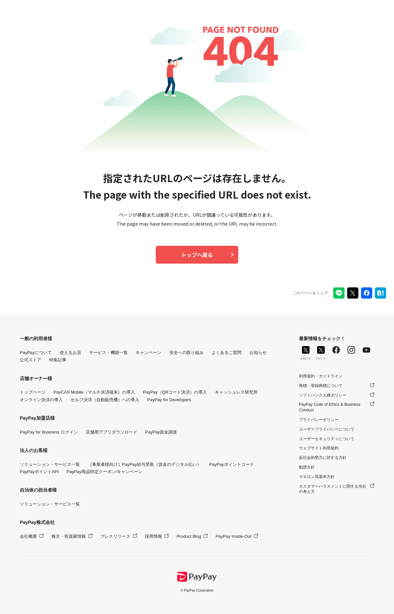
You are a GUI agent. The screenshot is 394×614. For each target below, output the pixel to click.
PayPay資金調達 (161, 432)
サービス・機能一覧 (108, 352)
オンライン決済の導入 (41, 399)
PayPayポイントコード (231, 464)
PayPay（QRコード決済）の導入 (175, 392)
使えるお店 (70, 352)
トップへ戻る (197, 255)
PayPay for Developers (169, 399)
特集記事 (57, 359)
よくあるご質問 (227, 352)
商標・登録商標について (321, 385)
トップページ (33, 392)
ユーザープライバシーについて (326, 429)
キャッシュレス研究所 (236, 392)
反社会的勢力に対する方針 (322, 457)
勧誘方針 (307, 467)
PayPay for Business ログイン (49, 432)
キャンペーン (148, 352)
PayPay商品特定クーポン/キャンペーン (105, 471)
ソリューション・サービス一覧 (50, 464)
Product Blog (189, 536)
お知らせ (258, 352)
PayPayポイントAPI (39, 471)
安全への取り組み (186, 352)
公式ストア (30, 359)
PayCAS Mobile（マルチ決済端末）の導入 (94, 392)
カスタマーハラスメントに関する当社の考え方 (332, 489)
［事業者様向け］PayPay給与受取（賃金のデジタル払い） (144, 464)
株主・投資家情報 (68, 536)
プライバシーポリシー (319, 419)
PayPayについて (36, 352)
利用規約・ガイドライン (321, 376)
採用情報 (153, 536)
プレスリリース (115, 536)
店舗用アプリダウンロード (111, 432)
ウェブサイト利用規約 (319, 448)
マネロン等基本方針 (317, 476)
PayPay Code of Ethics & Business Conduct (329, 407)
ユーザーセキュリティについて (326, 438)
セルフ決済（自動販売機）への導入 (105, 399)
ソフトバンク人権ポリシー (322, 395)
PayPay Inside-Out (233, 536)
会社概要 (28, 536)
